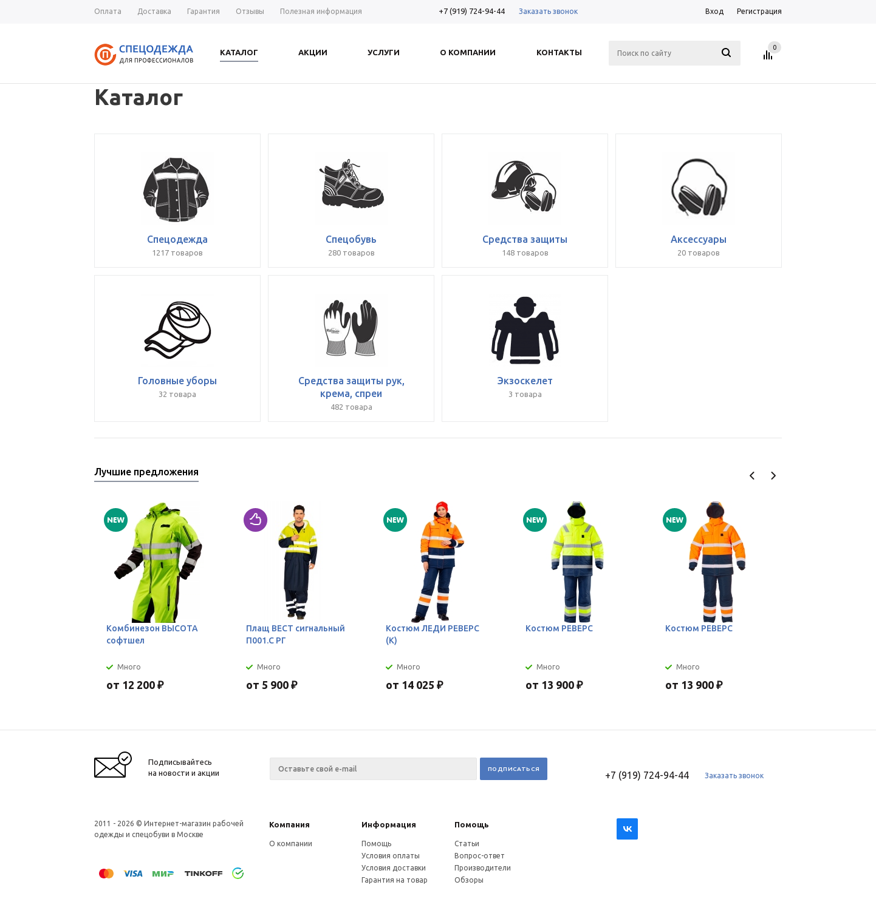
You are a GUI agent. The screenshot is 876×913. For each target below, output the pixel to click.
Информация (388, 824)
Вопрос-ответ (479, 856)
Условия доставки (393, 868)
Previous (752, 475)
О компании (290, 843)
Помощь (471, 824)
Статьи (466, 843)
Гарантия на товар (394, 880)
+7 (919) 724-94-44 (472, 11)
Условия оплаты (390, 856)
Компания (289, 824)
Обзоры (469, 880)
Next (773, 475)
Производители (482, 868)
